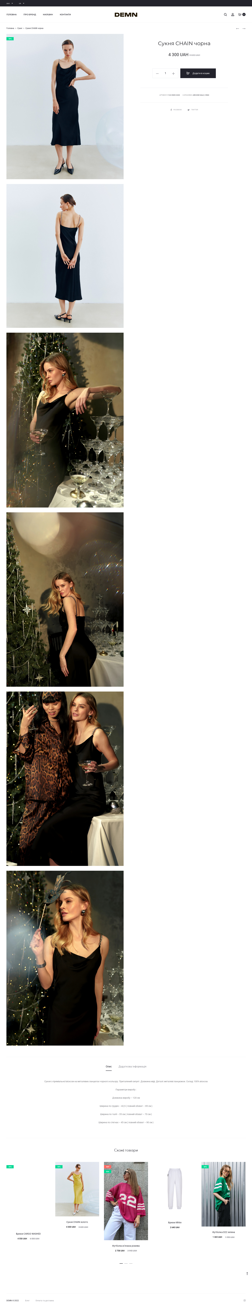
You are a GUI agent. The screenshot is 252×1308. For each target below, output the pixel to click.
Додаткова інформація (132, 1066)
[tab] (109, 1067)
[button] (121, 1262)
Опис (109, 1066)
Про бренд (29, 14)
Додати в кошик (198, 73)
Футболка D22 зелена (223, 1232)
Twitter (193, 110)
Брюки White (174, 1222)
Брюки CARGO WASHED (28, 1233)
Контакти (65, 14)
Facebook (176, 110)
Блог (27, 1300)
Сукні (19, 28)
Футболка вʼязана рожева (126, 1246)
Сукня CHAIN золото (77, 1222)
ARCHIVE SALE (198, 95)
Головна (11, 14)
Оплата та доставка (45, 1300)
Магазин (48, 14)
